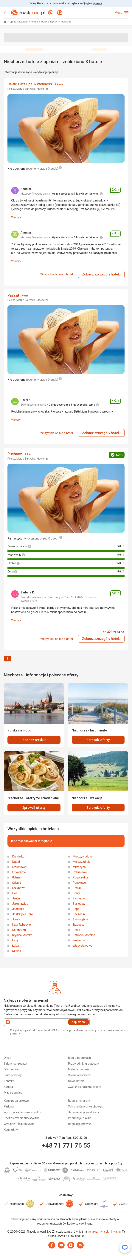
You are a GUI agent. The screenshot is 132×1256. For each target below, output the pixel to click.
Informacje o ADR (79, 1118)
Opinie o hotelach (19, 21)
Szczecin (79, 914)
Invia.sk (104, 1231)
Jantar (16, 898)
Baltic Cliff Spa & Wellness (30, 84)
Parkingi (9, 1106)
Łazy (15, 940)
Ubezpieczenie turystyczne (22, 1118)
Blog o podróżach (79, 1058)
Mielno (16, 951)
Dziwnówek (19, 867)
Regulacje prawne (79, 1124)
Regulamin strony (79, 1100)
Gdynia (16, 882)
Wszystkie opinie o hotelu (57, 274)
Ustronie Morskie (84, 935)
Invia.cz (92, 1231)
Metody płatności (79, 1069)
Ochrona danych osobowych (86, 1106)
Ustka (76, 930)
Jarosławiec (20, 903)
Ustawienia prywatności (83, 1112)
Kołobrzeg (19, 930)
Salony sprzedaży (15, 1063)
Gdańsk (17, 877)
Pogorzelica (80, 877)
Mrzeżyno (79, 867)
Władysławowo (82, 945)
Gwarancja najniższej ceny (85, 1087)
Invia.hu (116, 1231)
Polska (34, 21)
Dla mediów (11, 1069)
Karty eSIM (11, 1129)
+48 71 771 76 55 (66, 1145)
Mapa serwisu (13, 1092)
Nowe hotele (76, 1081)
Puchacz (15, 454)
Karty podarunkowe (16, 1100)
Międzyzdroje (82, 861)
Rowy (76, 893)
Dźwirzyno (19, 872)
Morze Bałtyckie (49, 21)
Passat (13, 295)
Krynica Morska (22, 935)
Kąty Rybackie (21, 924)
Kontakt (9, 1081)
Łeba (15, 945)
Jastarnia (18, 909)
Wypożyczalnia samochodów (23, 1112)
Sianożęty (79, 903)
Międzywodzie (82, 856)
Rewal (77, 888)
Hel (14, 893)
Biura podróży (13, 1075)
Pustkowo (79, 882)
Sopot (76, 909)
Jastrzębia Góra (22, 914)
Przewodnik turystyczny (84, 1063)
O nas (7, 1058)
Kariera (8, 1087)
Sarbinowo (79, 898)
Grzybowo (18, 888)
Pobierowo (80, 872)
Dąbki (16, 861)
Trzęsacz (79, 924)
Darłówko (18, 856)
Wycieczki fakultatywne (19, 1124)
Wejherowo (80, 940)
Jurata (16, 919)
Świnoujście (80, 919)
